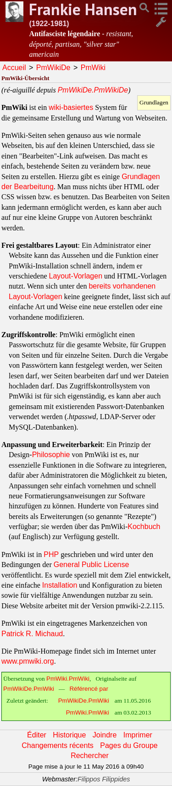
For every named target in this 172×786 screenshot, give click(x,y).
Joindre (105, 735)
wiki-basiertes (71, 107)
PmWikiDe (53, 67)
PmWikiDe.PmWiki (28, 688)
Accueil (14, 67)
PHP (51, 554)
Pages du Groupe (128, 745)
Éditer (36, 735)
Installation (60, 585)
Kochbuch (144, 526)
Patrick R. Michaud (32, 634)
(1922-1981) (49, 23)
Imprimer (137, 735)
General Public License (91, 564)
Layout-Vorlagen (76, 276)
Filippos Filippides (104, 779)
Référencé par (88, 688)
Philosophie (51, 454)
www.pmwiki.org (27, 661)
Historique (69, 735)
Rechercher (90, 755)
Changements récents (58, 745)
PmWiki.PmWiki (67, 678)
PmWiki (93, 67)
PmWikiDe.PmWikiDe (93, 90)
